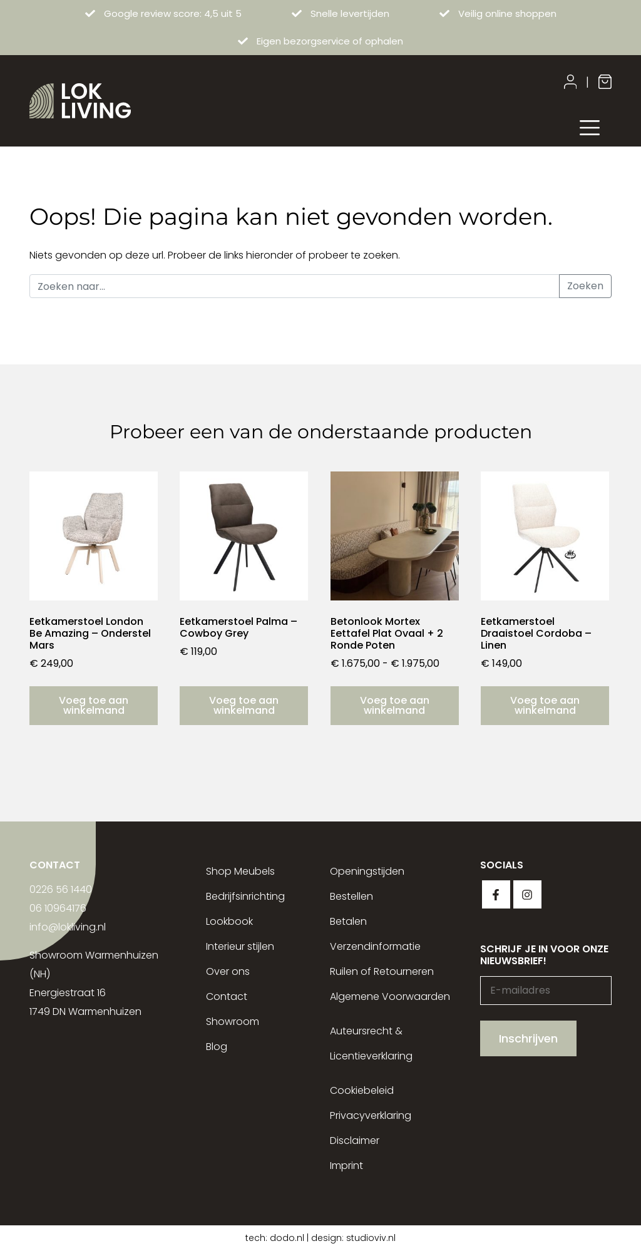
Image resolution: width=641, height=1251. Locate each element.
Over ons (228, 971)
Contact (226, 996)
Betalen (348, 921)
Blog (216, 1046)
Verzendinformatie (375, 946)
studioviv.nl (371, 1238)
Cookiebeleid (362, 1090)
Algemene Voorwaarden (390, 996)
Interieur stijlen (240, 946)
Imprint (346, 1165)
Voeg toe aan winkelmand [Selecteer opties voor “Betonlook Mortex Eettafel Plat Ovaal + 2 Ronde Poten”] (394, 705)
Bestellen (351, 896)
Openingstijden (367, 871)
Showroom (232, 1021)
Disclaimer (354, 1140)
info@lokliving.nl (67, 927)
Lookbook (229, 921)
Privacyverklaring (370, 1115)
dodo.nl (287, 1238)
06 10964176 (57, 908)
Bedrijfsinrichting (245, 896)
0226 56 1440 (60, 889)
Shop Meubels (240, 871)
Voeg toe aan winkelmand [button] (93, 705)
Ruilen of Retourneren (382, 971)
